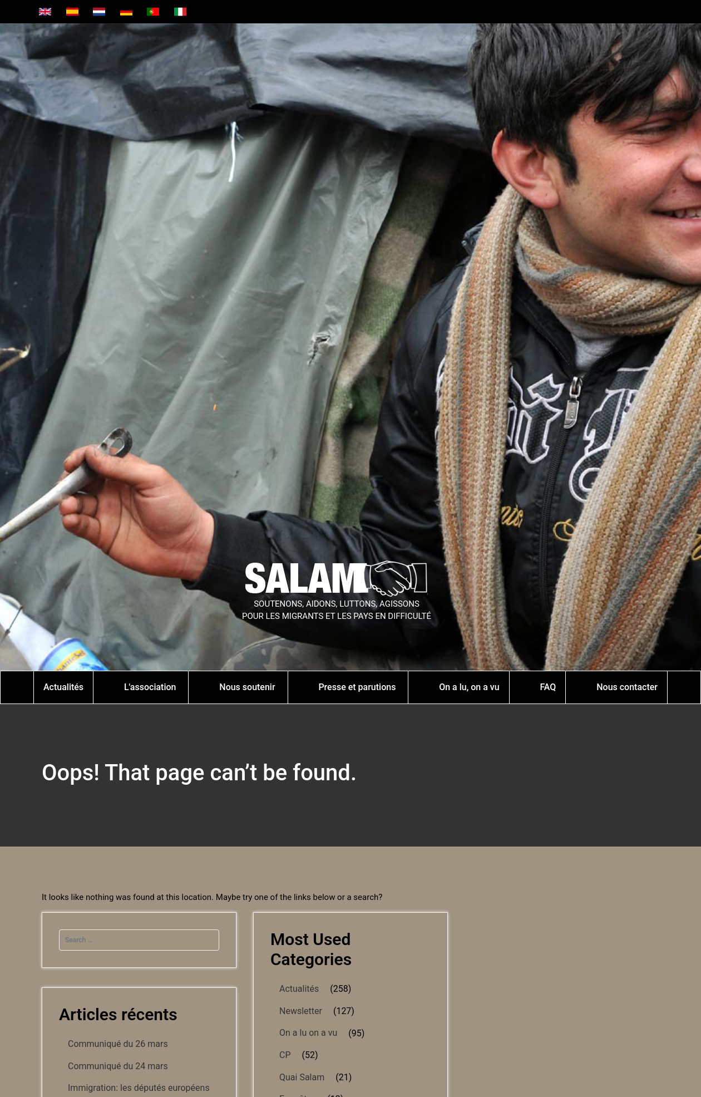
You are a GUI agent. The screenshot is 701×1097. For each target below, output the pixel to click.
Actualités (299, 988)
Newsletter (300, 1011)
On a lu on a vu (308, 1032)
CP (285, 1055)
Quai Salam (301, 1077)
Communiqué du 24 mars (118, 1066)
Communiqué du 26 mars (118, 1044)
